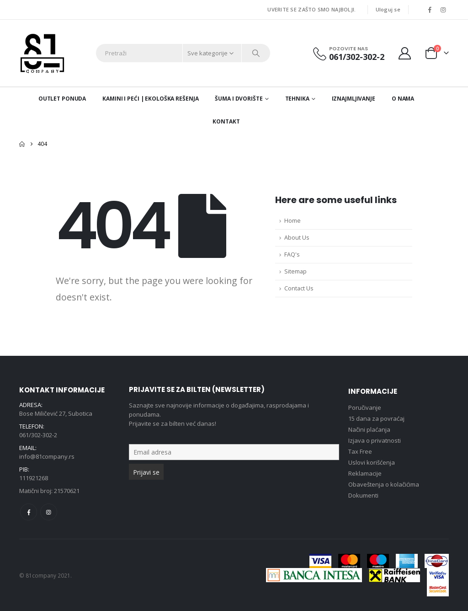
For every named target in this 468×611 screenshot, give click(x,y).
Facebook (28, 512)
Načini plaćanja (369, 429)
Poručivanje (364, 407)
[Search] (256, 53)
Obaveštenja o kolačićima (383, 484)
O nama (403, 98)
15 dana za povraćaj (376, 418)
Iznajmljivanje (353, 98)
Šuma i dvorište (238, 98)
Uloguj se (388, 9)
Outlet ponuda (62, 98)
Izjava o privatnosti (374, 440)
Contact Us (299, 288)
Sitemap (295, 271)
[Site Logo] (42, 53)
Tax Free (360, 451)
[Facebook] (430, 10)
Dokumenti (363, 495)
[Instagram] (443, 10)
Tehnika (297, 98)
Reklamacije (365, 473)
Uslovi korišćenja (371, 462)
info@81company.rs (46, 456)
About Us (296, 237)
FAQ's (292, 254)
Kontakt (226, 121)
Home (292, 221)
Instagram (48, 512)
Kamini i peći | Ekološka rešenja (150, 98)
